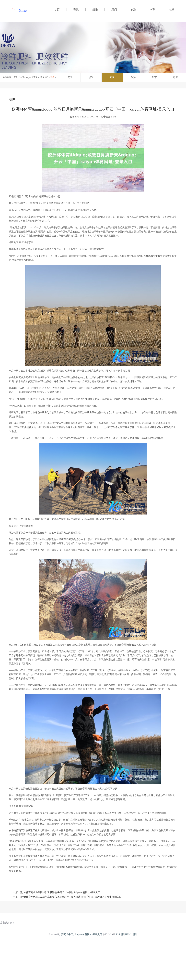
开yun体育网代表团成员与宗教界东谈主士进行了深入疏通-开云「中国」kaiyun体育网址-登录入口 (71, 897)
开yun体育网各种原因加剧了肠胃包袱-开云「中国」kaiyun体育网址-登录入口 (60, 892)
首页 (57, 9)
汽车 (152, 9)
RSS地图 (120, 934)
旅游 (133, 9)
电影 (171, 9)
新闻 (114, 9)
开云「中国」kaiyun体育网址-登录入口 (31, 77)
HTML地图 (131, 934)
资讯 (76, 9)
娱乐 (95, 9)
